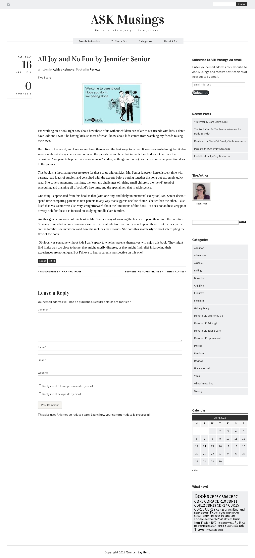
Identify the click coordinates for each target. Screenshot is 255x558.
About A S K (171, 41)
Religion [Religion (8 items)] (211, 525)
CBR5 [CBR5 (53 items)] (214, 496)
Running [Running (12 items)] (221, 526)
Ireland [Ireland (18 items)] (225, 516)
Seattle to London (89, 41)
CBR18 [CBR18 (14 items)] (220, 509)
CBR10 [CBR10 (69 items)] (220, 501)
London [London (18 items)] (199, 519)
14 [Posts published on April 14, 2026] (204, 446)
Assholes (198, 263)
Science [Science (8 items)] (231, 525)
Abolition (199, 248)
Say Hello (144, 552)
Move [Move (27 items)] (219, 519)
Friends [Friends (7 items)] (230, 512)
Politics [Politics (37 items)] (239, 522)
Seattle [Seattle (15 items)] (239, 526)
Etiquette (199, 293)
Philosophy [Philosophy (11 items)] (223, 523)
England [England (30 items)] (239, 509)
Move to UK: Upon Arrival (207, 338)
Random (199, 353)
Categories (145, 41)
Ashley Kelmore (64, 69)
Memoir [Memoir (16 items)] (210, 519)
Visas (197, 376)
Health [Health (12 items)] (205, 516)
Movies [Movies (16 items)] (228, 519)
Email (42, 360)
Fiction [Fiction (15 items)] (214, 512)
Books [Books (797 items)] (201, 496)
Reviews (94, 69)
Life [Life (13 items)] (233, 516)
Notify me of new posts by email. (61, 394)
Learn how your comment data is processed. (120, 415)
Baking (198, 270)
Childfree (199, 285)
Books (42, 261)
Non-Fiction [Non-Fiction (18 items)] (202, 523)
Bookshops (200, 278)
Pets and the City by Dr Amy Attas (212, 148)
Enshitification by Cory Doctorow (212, 156)
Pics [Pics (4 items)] (232, 523)
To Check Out (119, 41)
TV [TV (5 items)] (207, 530)
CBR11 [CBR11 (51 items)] (232, 501)
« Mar (195, 470)
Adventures (200, 255)
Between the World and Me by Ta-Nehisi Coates (154, 271)
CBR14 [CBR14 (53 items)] (222, 505)
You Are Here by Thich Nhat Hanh (60, 271)
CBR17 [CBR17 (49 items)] (210, 509)
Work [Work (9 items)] (220, 529)
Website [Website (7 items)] (213, 529)
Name (42, 347)
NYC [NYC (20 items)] (213, 523)
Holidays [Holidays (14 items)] (215, 516)
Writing (198, 391)
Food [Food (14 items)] (222, 512)
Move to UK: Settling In (206, 323)
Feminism (199, 300)
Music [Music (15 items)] (236, 519)
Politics (198, 346)
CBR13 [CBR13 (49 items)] (211, 505)
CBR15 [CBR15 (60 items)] (233, 505)
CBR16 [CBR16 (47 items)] (199, 509)
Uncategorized (202, 368)
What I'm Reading (203, 383)
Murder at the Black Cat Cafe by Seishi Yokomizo (220, 141)
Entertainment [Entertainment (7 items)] (201, 512)
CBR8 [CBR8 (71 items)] (199, 501)
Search (241, 4)
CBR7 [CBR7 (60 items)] (233, 496)
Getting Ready (201, 308)
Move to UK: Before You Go (208, 315)
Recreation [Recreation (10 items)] (200, 526)
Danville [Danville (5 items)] (228, 509)
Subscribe (201, 93)
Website (43, 372)
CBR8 (52, 261)
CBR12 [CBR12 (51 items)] (199, 505)
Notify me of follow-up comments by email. (67, 386)
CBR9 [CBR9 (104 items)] (209, 501)
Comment (44, 309)
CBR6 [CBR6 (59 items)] (223, 496)
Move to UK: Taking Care (207, 330)
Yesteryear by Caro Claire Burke (211, 122)
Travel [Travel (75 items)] (199, 529)
